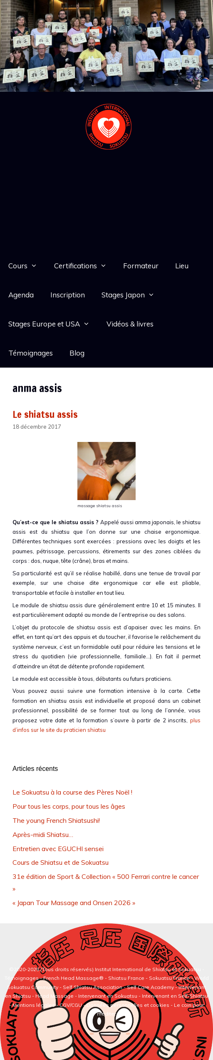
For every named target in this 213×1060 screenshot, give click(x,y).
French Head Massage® (73, 978)
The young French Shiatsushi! (56, 820)
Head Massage (54, 996)
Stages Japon (132, 294)
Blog (76, 352)
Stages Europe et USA (53, 324)
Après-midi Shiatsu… (42, 834)
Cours (27, 265)
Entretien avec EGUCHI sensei (58, 848)
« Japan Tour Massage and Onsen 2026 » (73, 902)
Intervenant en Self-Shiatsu (175, 996)
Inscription (67, 294)
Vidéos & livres (130, 323)
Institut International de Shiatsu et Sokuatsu (148, 969)
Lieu (181, 265)
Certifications (84, 265)
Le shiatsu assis (45, 414)
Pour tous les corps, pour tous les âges (68, 806)
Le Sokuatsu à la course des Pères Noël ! (72, 792)
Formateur (141, 265)
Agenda (21, 294)
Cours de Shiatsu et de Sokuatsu (60, 862)
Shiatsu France (126, 978)
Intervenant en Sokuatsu (108, 996)
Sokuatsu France (169, 978)
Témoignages (30, 352)
